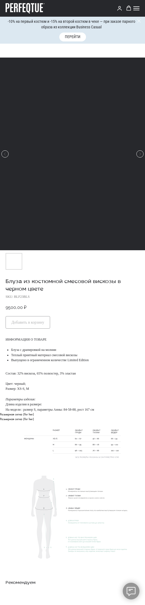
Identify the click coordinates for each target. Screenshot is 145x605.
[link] (119, 8)
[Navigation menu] (136, 8)
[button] (128, 8)
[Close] (139, 21)
